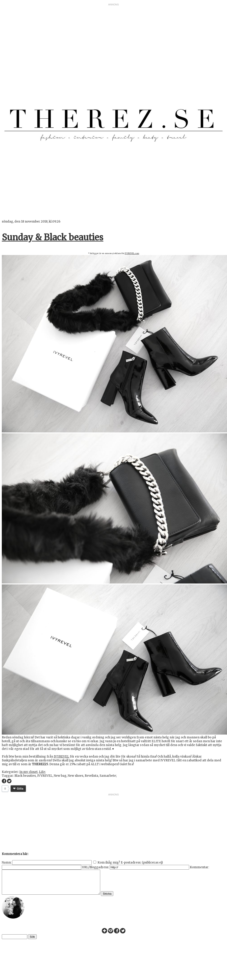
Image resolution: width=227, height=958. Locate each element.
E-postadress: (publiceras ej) (142, 862)
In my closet (28, 772)
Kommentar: (199, 867)
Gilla (20, 788)
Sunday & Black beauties (52, 237)
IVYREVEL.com (132, 253)
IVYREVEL (61, 756)
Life (42, 772)
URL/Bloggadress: (95, 867)
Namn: (6, 862)
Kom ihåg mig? (109, 862)
